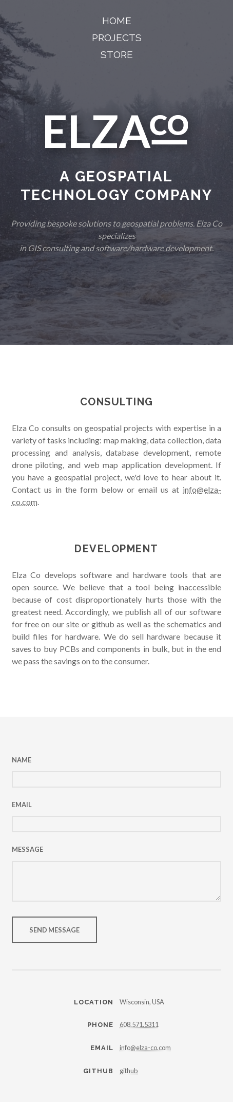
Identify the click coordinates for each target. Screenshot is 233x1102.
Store (117, 54)
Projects (117, 37)
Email (22, 804)
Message (27, 849)
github (129, 1071)
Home (116, 20)
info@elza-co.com (145, 1047)
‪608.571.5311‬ (139, 1024)
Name (21, 760)
